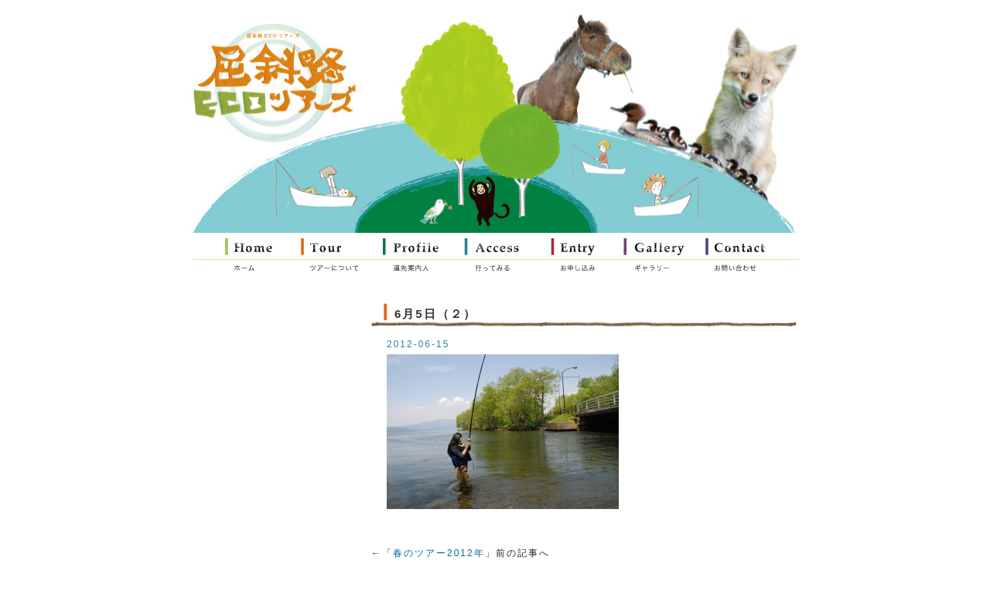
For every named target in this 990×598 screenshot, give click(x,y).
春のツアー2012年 (439, 553)
